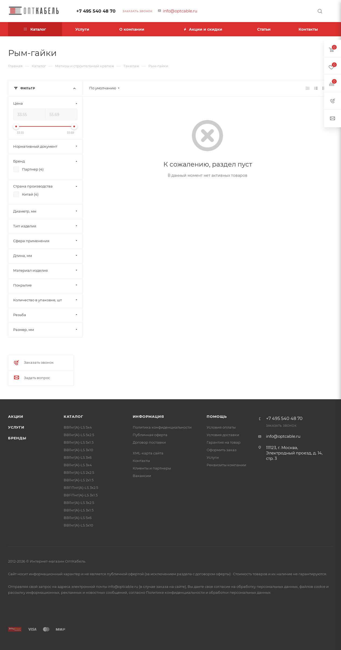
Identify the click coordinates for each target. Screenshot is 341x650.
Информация (148, 416)
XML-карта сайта (148, 453)
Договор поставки (149, 442)
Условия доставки (223, 435)
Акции (15, 416)
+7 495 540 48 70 (96, 11)
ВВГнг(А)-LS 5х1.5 (79, 442)
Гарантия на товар (224, 442)
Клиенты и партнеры (152, 468)
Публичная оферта (150, 435)
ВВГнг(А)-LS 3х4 (78, 465)
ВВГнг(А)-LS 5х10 (78, 525)
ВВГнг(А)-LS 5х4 (78, 427)
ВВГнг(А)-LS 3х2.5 (79, 502)
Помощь (217, 416)
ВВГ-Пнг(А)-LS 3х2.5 (81, 487)
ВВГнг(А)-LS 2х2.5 (79, 472)
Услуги (16, 427)
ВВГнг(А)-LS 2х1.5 (79, 480)
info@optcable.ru (180, 10)
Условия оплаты (221, 427)
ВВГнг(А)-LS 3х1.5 (79, 510)
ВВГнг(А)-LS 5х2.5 (79, 435)
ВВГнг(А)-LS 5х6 (78, 517)
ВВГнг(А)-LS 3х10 (78, 450)
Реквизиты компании (226, 465)
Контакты (141, 460)
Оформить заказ (221, 450)
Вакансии (142, 476)
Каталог (73, 416)
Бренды (17, 438)
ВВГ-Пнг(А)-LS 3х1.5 (81, 495)
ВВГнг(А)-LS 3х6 (78, 457)
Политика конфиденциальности (162, 427)
